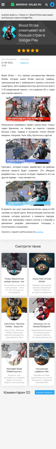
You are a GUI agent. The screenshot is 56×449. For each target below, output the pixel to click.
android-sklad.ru (9, 14)
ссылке (39, 231)
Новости (23, 14)
